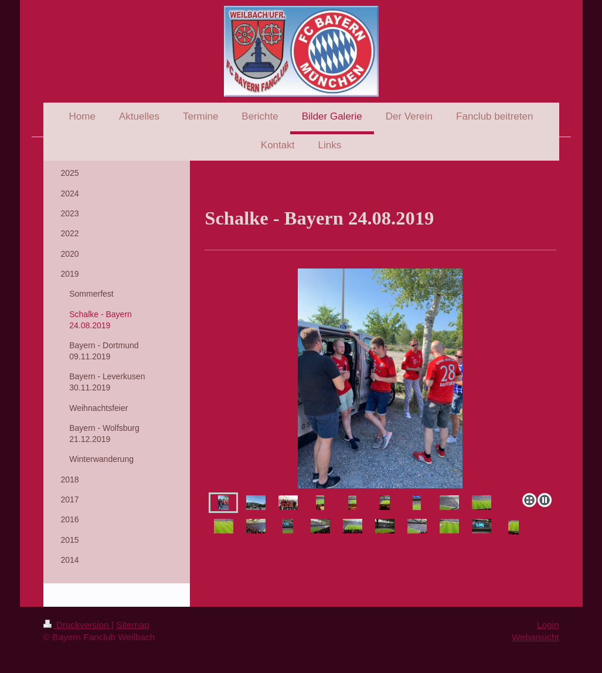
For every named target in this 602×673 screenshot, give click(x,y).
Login (548, 625)
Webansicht (535, 637)
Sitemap (132, 625)
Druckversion (77, 625)
